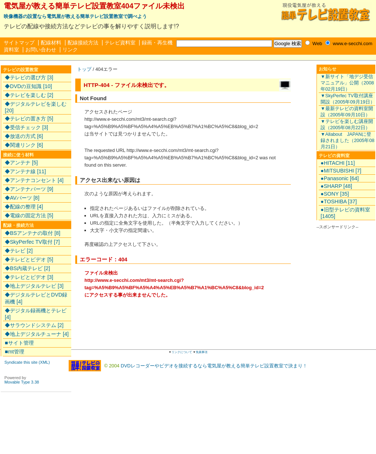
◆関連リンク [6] (24, 145)
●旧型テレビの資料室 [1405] (345, 213)
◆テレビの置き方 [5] (29, 118)
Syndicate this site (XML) (27, 362)
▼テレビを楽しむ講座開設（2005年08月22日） (347, 124)
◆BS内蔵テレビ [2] (27, 268)
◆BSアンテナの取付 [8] (32, 233)
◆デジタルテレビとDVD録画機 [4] (36, 298)
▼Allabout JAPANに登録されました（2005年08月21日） (348, 140)
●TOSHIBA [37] (339, 201)
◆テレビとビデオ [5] (29, 259)
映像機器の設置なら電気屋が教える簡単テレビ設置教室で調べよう (75, 16)
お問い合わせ (40, 49)
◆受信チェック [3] (26, 127)
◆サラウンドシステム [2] (34, 325)
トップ (84, 69)
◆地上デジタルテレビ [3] (34, 286)
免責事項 (201, 352)
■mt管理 (14, 352)
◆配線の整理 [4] (24, 207)
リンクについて (181, 352)
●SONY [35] (335, 194)
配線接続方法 (83, 43)
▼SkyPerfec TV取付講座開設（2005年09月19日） (348, 99)
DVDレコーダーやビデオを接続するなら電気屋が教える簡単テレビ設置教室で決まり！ (214, 365)
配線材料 (51, 43)
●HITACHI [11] (338, 163)
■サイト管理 (19, 343)
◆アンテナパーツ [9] (29, 189)
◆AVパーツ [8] (22, 198)
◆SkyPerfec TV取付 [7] (32, 242)
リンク (70, 49)
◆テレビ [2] (19, 251)
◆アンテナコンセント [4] (34, 180)
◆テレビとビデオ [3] (29, 277)
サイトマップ (19, 43)
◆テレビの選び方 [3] (29, 77)
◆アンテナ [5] (21, 163)
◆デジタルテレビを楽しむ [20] (35, 107)
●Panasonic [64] (340, 178)
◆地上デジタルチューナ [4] (37, 334)
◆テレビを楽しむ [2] (29, 95)
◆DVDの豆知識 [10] (28, 86)
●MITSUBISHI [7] (341, 171)
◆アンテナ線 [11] (25, 171)
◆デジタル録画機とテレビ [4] (35, 314)
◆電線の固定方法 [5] (29, 215)
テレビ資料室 (120, 43)
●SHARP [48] (336, 186)
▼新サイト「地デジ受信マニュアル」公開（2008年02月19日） (347, 83)
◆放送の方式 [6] (24, 136)
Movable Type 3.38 (21, 382)
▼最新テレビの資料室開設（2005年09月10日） (347, 111)
